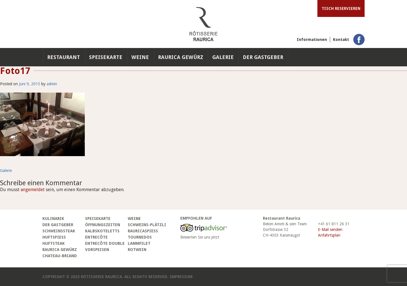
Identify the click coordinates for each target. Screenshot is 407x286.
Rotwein (137, 249)
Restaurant (63, 57)
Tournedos (140, 237)
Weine (140, 57)
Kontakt (341, 39)
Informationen (312, 39)
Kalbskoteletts (102, 231)
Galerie (223, 57)
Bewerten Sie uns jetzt (199, 237)
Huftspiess (54, 237)
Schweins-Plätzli (147, 224)
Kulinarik (53, 218)
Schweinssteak (58, 231)
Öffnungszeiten (102, 224)
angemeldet (33, 189)
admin (52, 84)
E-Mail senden (330, 229)
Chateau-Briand (59, 256)
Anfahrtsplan (329, 235)
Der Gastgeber (263, 57)
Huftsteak (53, 243)
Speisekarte (105, 57)
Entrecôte (96, 237)
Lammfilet (139, 243)
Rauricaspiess (143, 231)
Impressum (181, 276)
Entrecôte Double (105, 243)
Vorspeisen (97, 249)
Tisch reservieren (341, 8)
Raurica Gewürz (180, 57)
